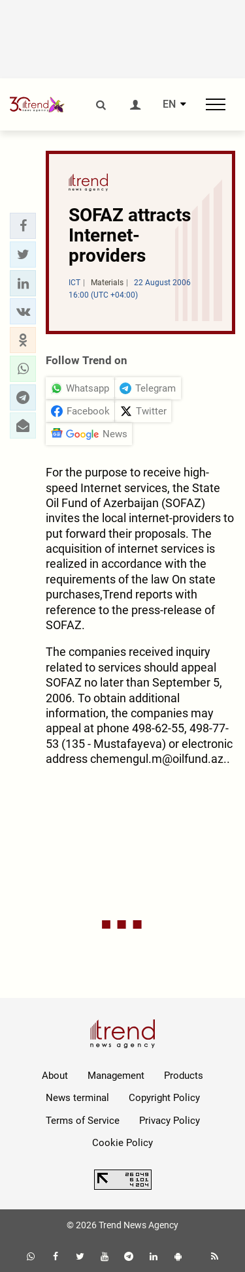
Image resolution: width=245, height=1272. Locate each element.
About (55, 1075)
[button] (23, 225)
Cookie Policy (122, 1143)
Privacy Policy (169, 1120)
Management (116, 1075)
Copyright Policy (164, 1098)
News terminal (77, 1098)
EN (169, 104)
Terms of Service (83, 1120)
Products (183, 1075)
